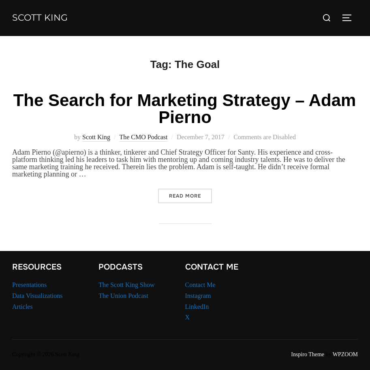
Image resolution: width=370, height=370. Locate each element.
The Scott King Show (126, 284)
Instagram (198, 295)
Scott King (40, 17)
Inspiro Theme (307, 354)
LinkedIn (197, 306)
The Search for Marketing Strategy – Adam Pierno (184, 109)
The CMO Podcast (143, 137)
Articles (22, 306)
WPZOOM (345, 354)
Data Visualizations (37, 295)
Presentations (29, 284)
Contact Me (200, 284)
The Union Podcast (123, 295)
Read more (190, 195)
